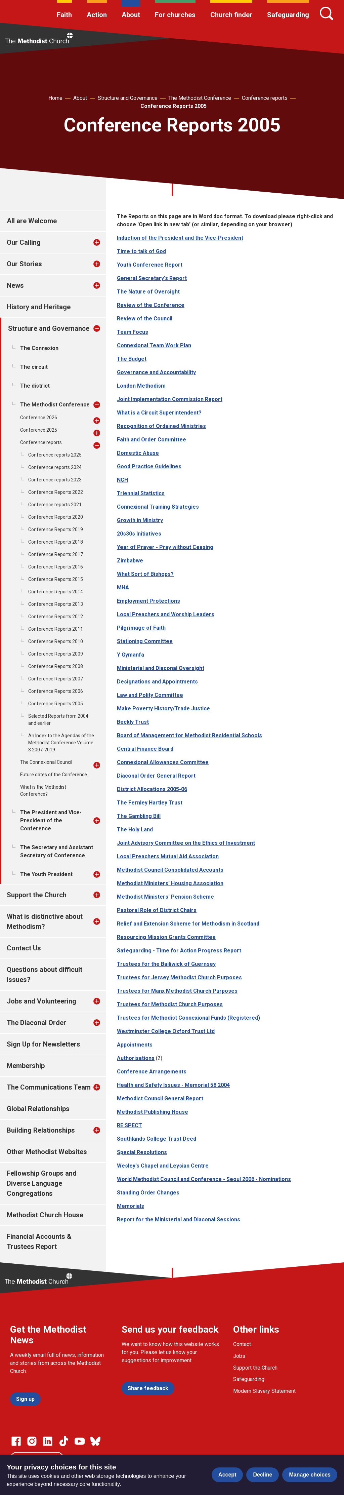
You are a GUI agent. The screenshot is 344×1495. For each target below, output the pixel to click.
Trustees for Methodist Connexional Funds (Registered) (188, 1018)
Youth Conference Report (149, 265)
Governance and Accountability (156, 372)
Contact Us (24, 948)
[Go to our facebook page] (16, 1441)
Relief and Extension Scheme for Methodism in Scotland (188, 923)
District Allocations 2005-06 (152, 789)
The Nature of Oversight (148, 291)
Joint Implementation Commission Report (169, 399)
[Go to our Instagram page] (32, 1441)
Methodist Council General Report (160, 1098)
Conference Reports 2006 (55, 691)
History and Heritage (39, 307)
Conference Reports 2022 (55, 492)
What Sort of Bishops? (145, 574)
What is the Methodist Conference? (43, 790)
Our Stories (24, 264)
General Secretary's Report (152, 278)
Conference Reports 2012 (55, 616)
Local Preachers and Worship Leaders (165, 614)
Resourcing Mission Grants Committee (166, 937)
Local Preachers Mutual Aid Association (168, 856)
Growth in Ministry (140, 520)
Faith (64, 15)
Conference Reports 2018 (55, 542)
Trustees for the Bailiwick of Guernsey (166, 964)
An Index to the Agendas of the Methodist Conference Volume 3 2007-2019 (61, 742)
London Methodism (141, 386)
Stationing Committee (145, 641)
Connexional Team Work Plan (154, 345)
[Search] (326, 13)
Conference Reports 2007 (55, 678)
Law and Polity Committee (150, 695)
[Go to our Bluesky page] (95, 1441)
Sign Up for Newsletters (43, 1044)
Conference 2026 (38, 417)
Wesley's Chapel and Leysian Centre (163, 1166)
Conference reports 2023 (55, 479)
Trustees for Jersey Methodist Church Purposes (179, 977)
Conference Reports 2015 (55, 579)
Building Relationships (41, 1130)
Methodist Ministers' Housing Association (170, 883)
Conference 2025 (38, 430)
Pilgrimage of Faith (141, 628)
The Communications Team (49, 1087)
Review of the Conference (150, 305)
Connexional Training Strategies (158, 507)
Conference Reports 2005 (173, 106)
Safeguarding (288, 15)
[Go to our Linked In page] (48, 1441)
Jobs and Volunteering (41, 1001)
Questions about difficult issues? (44, 975)
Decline (262, 1475)
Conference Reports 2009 (55, 654)
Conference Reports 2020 (55, 517)
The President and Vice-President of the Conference (51, 820)
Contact (242, 1344)
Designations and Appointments (157, 681)
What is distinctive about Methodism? (45, 921)
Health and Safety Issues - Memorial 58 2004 (173, 1085)
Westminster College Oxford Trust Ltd (166, 1031)
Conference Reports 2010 (55, 641)
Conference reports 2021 (55, 504)
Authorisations (136, 1058)
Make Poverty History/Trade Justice (163, 708)
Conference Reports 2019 (55, 529)
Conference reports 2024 (55, 467)
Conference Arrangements (151, 1071)
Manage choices (310, 1475)
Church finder (231, 15)
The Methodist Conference (199, 98)
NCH (122, 480)
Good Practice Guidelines (149, 466)
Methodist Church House (45, 1215)
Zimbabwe (130, 560)
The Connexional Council (46, 762)
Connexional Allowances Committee (163, 762)
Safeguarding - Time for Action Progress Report (179, 950)
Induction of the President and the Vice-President (180, 238)
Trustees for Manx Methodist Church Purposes (177, 991)
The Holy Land (135, 829)
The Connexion (39, 348)
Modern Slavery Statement (264, 1391)
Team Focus (132, 332)
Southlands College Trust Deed (156, 1139)
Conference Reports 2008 (55, 666)
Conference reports (265, 98)
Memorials (130, 1206)
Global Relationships (38, 1109)
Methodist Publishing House (152, 1112)
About (131, 15)
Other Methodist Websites (47, 1152)
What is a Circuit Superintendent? (159, 412)
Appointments (135, 1044)
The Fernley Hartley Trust (149, 802)
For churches (175, 15)
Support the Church (37, 895)
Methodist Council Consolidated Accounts (170, 870)
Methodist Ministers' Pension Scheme (165, 897)
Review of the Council (144, 318)
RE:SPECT (129, 1125)
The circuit (34, 367)
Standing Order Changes (148, 1192)
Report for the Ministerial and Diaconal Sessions (178, 1219)
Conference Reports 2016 (55, 566)
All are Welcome (32, 221)
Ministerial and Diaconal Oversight (160, 668)
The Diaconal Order (36, 1023)
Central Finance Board (145, 749)
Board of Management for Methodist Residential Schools (189, 735)
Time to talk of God (141, 251)
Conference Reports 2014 (55, 591)
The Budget (131, 359)
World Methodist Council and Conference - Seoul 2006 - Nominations (204, 1179)
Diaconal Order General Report (156, 776)
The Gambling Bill (139, 816)
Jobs (239, 1356)
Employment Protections (148, 601)
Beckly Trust (133, 722)
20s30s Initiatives (139, 533)
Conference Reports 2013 (55, 604)
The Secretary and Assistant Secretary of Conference (56, 851)
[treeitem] (103, 242)
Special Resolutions (142, 1152)
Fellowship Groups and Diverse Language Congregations (42, 1183)
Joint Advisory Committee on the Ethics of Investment (186, 843)
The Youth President (46, 874)
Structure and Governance (128, 98)
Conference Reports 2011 (55, 629)
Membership (26, 1066)
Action (97, 15)
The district (35, 386)
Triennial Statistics (141, 493)
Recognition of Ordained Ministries (161, 426)
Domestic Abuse (138, 453)
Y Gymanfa (130, 655)
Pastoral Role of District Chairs (157, 910)
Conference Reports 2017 (55, 554)
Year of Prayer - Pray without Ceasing (165, 547)
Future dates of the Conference (53, 774)
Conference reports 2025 (55, 455)
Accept (227, 1475)
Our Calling (24, 242)
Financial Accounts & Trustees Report (39, 1241)
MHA (123, 587)
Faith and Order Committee (151, 439)
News (15, 285)
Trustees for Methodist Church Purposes (170, 1004)
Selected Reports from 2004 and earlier (58, 719)
